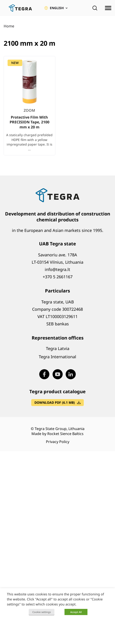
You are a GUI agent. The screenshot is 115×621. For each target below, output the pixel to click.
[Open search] (95, 8)
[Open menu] (108, 8)
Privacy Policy (57, 441)
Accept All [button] (76, 612)
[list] (57, 109)
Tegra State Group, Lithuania (59, 428)
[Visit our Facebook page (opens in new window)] (44, 374)
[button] (55, 8)
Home (9, 26)
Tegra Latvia (57, 348)
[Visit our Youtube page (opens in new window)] (58, 374)
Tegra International (57, 356)
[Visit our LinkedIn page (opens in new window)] (71, 374)
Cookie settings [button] (41, 612)
